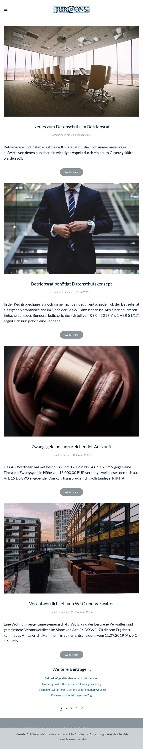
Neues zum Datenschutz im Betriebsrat (71, 126)
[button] (5, 9)
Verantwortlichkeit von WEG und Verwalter (71, 603)
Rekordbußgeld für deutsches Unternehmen (71, 678)
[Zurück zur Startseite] (71, 9)
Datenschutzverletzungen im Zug (71, 695)
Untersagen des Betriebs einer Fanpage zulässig (71, 684)
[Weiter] (82, 708)
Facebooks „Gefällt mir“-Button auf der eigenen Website (71, 689)
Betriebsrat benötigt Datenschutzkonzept (71, 283)
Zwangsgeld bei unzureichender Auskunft (71, 446)
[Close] (138, 738)
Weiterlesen (72, 172)
